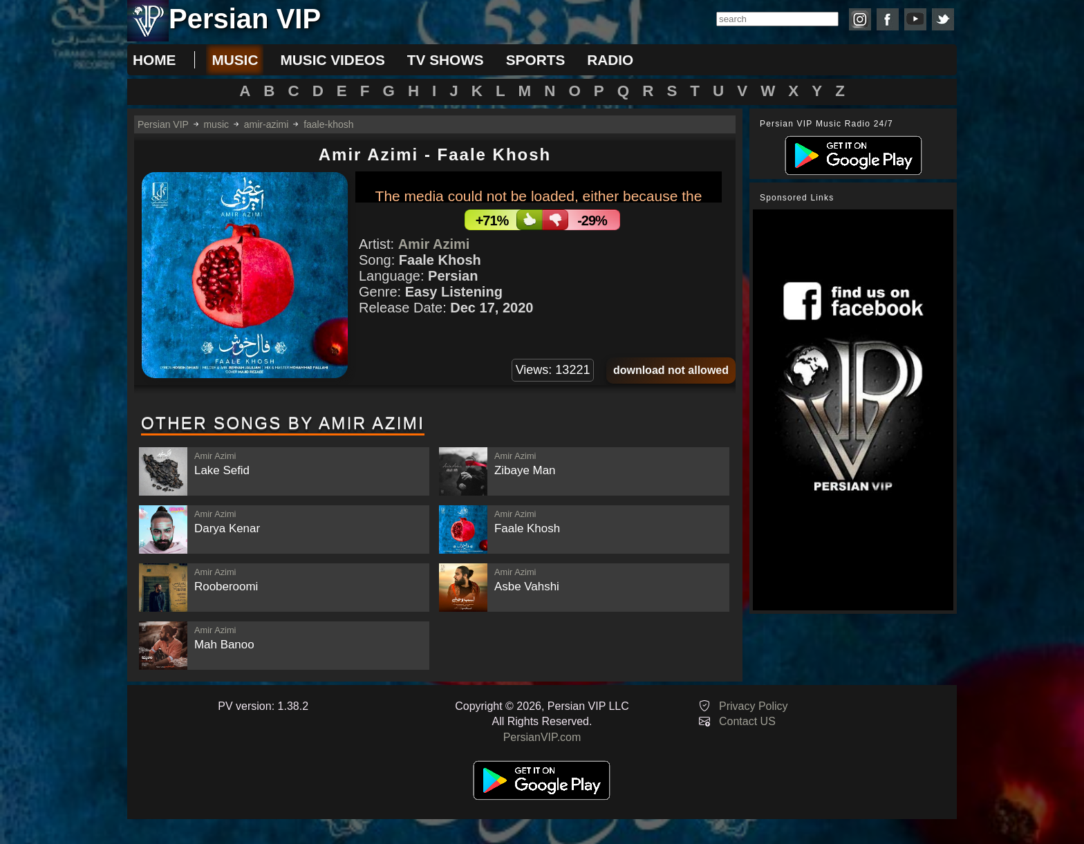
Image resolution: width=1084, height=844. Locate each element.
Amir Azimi (434, 244)
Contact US (747, 721)
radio (610, 60)
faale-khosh (328, 124)
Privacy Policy (753, 706)
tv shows (445, 60)
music (235, 60)
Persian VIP (163, 124)
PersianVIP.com (542, 737)
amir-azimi (266, 124)
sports (536, 60)
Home (154, 60)
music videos (332, 60)
